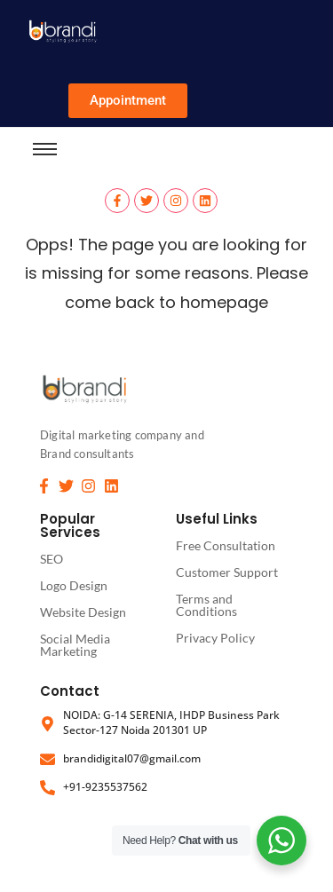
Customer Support (227, 572)
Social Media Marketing (75, 645)
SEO (51, 558)
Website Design (83, 612)
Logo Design (73, 585)
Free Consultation (225, 545)
